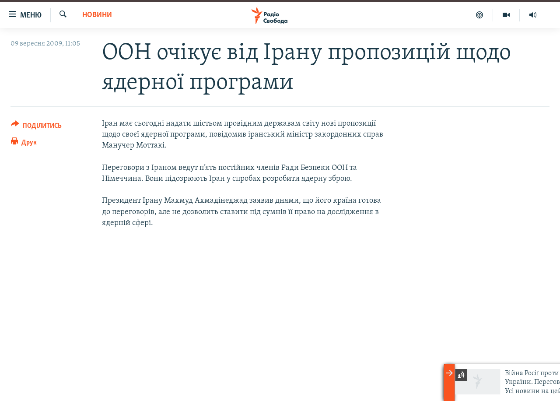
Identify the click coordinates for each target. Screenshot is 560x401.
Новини (97, 15)
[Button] (36, 127)
